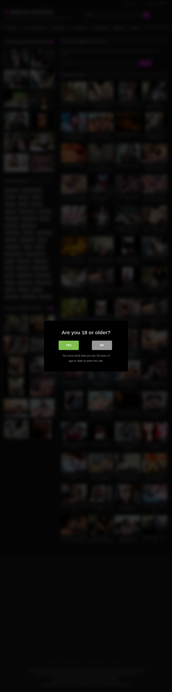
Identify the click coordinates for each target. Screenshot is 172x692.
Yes (68, 345)
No (102, 345)
